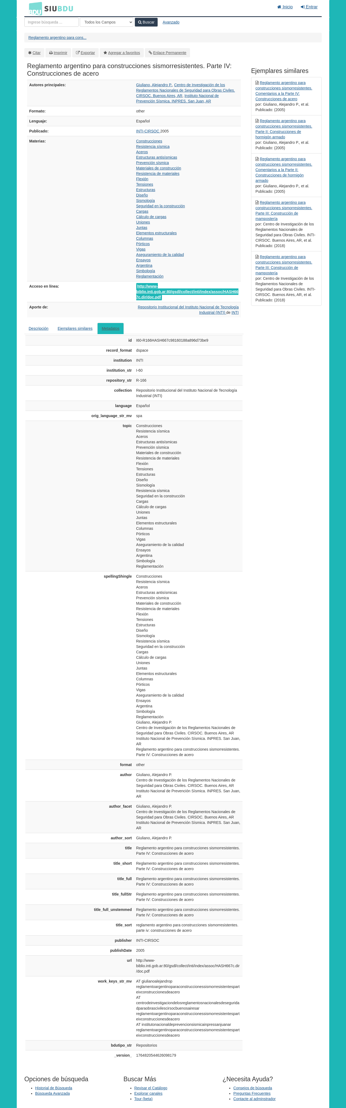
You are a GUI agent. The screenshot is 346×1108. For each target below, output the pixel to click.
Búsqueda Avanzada (52, 1093)
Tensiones (144, 184)
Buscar (146, 22)
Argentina (144, 265)
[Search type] (106, 22)
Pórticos (143, 244)
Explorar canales (148, 1093)
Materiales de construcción (158, 168)
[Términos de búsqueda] (51, 22)
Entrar (309, 7)
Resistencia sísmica (153, 146)
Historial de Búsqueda (53, 1088)
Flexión (142, 179)
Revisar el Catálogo (150, 1088)
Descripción (38, 328)
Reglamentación (150, 276)
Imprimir (60, 53)
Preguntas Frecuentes (252, 1093)
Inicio (285, 7)
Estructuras (145, 190)
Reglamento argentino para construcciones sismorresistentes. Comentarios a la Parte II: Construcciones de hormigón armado (283, 170)
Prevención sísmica (152, 163)
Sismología (145, 200)
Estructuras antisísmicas (156, 157)
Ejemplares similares (75, 328)
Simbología (145, 271)
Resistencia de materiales (157, 173)
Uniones (143, 222)
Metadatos (110, 328)
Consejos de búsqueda (252, 1088)
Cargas (142, 211)
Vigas (141, 249)
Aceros (142, 152)
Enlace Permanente (169, 53)
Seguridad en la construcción (160, 206)
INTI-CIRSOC (148, 131)
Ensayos (143, 260)
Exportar (88, 53)
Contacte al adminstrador (254, 1099)
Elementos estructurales (156, 233)
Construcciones (149, 141)
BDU (34, 8)
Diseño (142, 195)
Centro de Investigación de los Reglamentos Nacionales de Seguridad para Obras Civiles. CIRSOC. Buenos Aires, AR (185, 90)
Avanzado (171, 22)
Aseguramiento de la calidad (160, 254)
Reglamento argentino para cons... (57, 37)
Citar (37, 53)
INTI (235, 312)
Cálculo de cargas (151, 217)
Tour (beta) (143, 1099)
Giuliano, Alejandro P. (154, 85)
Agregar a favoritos (124, 53)
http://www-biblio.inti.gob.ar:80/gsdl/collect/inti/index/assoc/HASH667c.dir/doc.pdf (187, 291)
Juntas (141, 227)
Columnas (144, 238)
